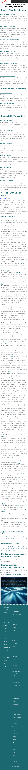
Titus (13, 727)
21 (18, 538)
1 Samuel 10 (3, 198)
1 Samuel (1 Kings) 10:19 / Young (8, 76)
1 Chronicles (7, 647)
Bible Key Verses (9, 574)
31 (16, 550)
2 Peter (14, 743)
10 (18, 536)
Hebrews (14, 733)
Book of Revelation (15, 760)
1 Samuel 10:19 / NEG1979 (6, 131)
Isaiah (13, 618)
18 (11, 538)
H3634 (23, 345)
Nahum (14, 653)
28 (9, 550)
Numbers (6, 619)
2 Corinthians (15, 698)
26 (4, 540)
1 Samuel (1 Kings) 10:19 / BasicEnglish (9, 39)
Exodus (5, 612)
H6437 (22, 474)
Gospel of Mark (16, 679)
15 (3, 538)
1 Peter (14, 739)
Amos (13, 640)
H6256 (14, 459)
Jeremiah (14, 621)
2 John (14, 749)
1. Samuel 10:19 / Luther (6, 93)
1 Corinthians (15, 695)
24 (26, 538)
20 (16, 538)
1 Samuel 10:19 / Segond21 (6, 120)
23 (23, 538)
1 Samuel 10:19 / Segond (6, 143)
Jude (13, 755)
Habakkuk (14, 656)
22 (21, 538)
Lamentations (15, 624)
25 (1, 540)
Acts (13, 688)
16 (6, 538)
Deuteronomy (7, 622)
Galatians (14, 701)
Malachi (14, 669)
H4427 (15, 434)
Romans (14, 691)
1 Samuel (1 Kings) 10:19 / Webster (8, 63)
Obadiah (14, 643)
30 (14, 550)
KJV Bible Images (17, 574)
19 (13, 538)
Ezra (5, 654)
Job (4, 663)
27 (6, 540)
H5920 (18, 438)
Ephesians (15, 704)
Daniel (14, 630)
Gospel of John (16, 685)
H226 (21, 263)
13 (25, 536)
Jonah (14, 646)
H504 (19, 522)
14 (1, 538)
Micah (13, 649)
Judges (5, 628)
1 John (14, 746)
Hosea (14, 633)
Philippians (15, 707)
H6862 (19, 373)
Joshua (5, 625)
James (14, 736)
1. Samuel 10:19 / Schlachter (7, 103)
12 (23, 536)
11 (20, 536)
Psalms (5, 667)
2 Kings (5, 644)
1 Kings (5, 641)
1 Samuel (6, 635)
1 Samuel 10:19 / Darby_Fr (6, 155)
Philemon (14, 730)
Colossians (15, 711)
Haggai (14, 662)
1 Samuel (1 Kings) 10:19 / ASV (7, 26)
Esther (5, 660)
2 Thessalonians (16, 717)
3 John (14, 752)
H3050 (25, 509)
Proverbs (6, 670)
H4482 (25, 334)
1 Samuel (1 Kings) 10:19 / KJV (7, 14)
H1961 (17, 505)
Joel (13, 637)
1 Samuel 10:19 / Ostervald (6, 180)
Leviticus (6, 615)
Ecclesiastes (15, 611)
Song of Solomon (16, 614)
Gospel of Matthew (14, 675)
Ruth (5, 631)
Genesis (6, 609)
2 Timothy (14, 723)
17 (8, 538)
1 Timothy (14, 720)
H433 (18, 272)
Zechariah (14, 665)
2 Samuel (6, 638)
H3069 (4, 511)
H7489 (11, 356)
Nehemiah (6, 657)
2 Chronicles (7, 651)
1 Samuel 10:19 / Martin (6, 167)
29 (11, 550)
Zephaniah (15, 659)
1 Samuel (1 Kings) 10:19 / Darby (8, 51)
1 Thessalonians (16, 714)
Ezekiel (14, 627)
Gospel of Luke (16, 682)
